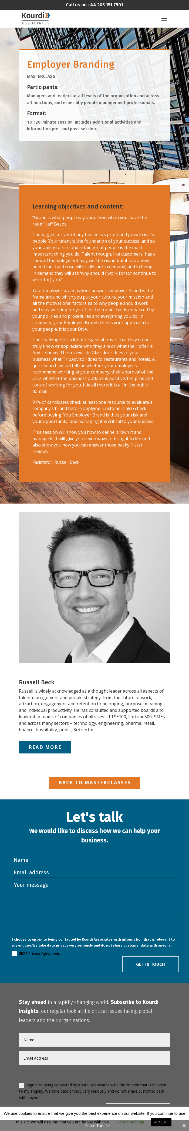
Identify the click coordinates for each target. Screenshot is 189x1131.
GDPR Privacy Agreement (36, 953)
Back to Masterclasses (95, 782)
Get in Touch (150, 964)
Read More (45, 747)
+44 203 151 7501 (105, 5)
